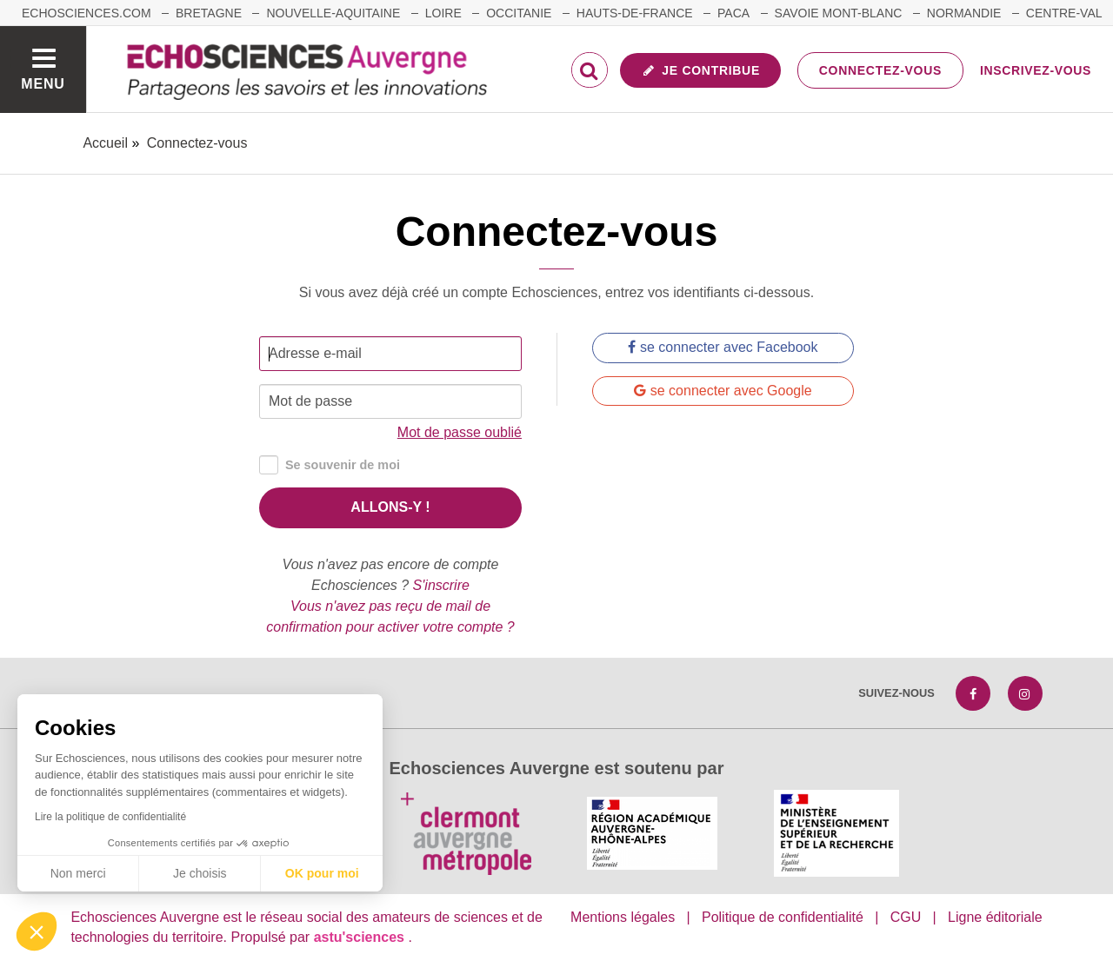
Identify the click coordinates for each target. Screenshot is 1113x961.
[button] (36, 931)
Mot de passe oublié (459, 432)
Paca (733, 13)
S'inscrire (441, 585)
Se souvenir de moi (329, 465)
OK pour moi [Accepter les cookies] (322, 873)
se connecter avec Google (722, 390)
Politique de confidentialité (782, 917)
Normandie (964, 13)
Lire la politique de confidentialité (110, 817)
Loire (443, 13)
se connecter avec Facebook (722, 347)
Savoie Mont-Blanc (839, 13)
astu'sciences (361, 937)
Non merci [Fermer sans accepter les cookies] (78, 873)
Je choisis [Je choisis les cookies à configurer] (199, 873)
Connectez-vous (880, 70)
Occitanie (518, 13)
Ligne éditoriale (995, 917)
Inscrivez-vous (1035, 70)
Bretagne (209, 13)
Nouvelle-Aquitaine (333, 13)
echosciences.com (86, 13)
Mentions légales (622, 917)
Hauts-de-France (634, 13)
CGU (906, 917)
